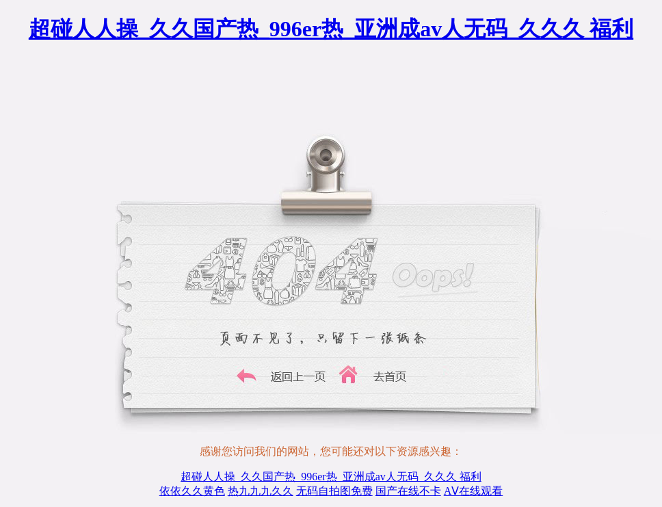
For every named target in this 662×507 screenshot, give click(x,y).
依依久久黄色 (192, 491)
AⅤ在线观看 (473, 491)
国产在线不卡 (408, 491)
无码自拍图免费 (334, 491)
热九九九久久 (260, 491)
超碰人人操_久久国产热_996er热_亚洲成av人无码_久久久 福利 (331, 28)
